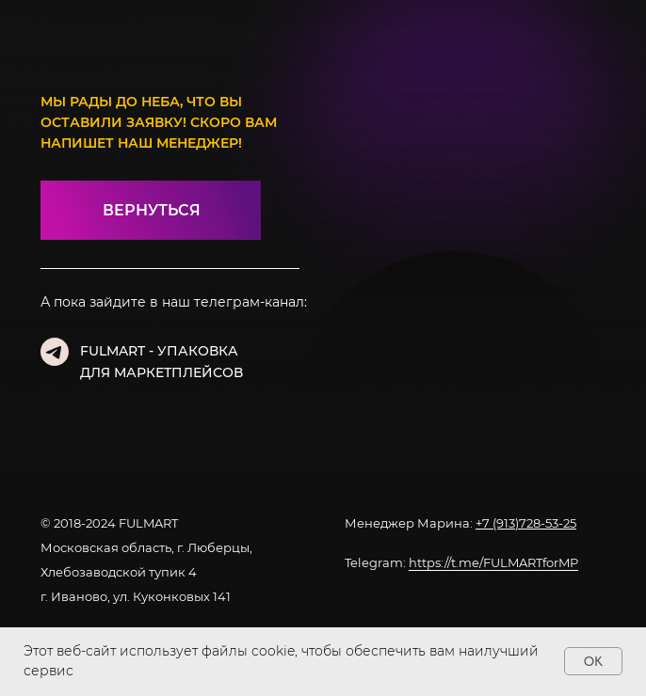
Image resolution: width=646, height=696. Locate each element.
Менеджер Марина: (460, 522)
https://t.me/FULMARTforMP (493, 562)
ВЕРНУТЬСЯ (152, 210)
